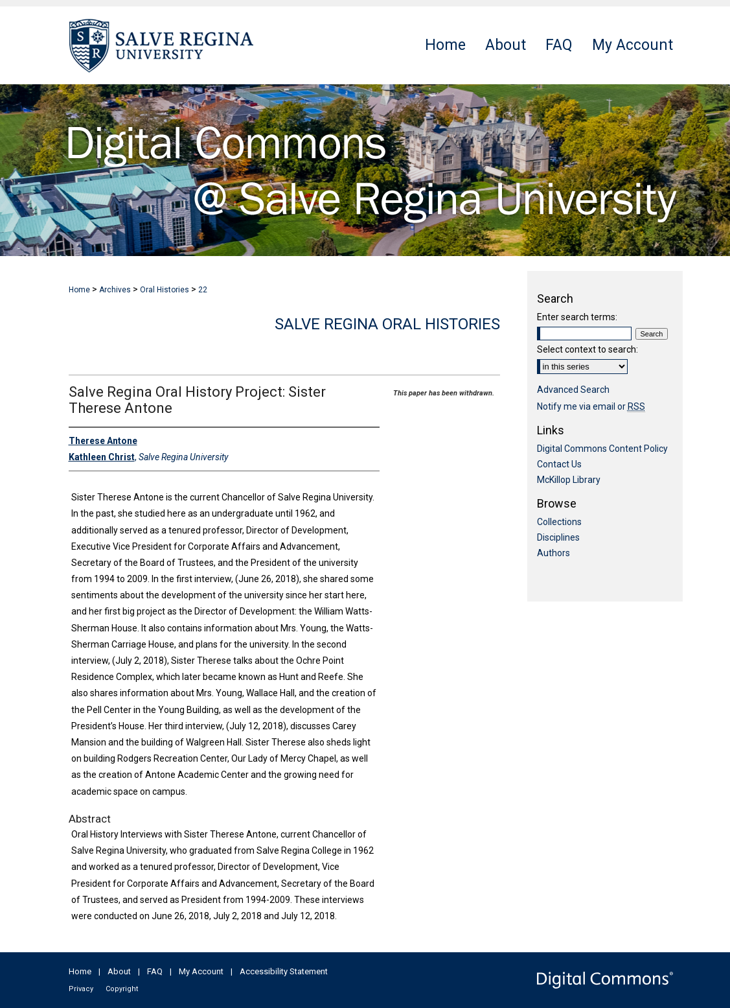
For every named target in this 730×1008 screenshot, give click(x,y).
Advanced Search (573, 389)
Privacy (81, 989)
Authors (553, 553)
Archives (115, 289)
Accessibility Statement (284, 971)
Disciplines (558, 537)
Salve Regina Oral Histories (387, 324)
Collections (559, 522)
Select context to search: (587, 349)
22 (202, 289)
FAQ (155, 971)
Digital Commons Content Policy (602, 448)
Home (79, 289)
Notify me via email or (591, 406)
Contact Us (559, 464)
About (119, 971)
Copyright (122, 989)
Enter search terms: (577, 317)
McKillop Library (568, 480)
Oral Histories (164, 289)
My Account (201, 971)
